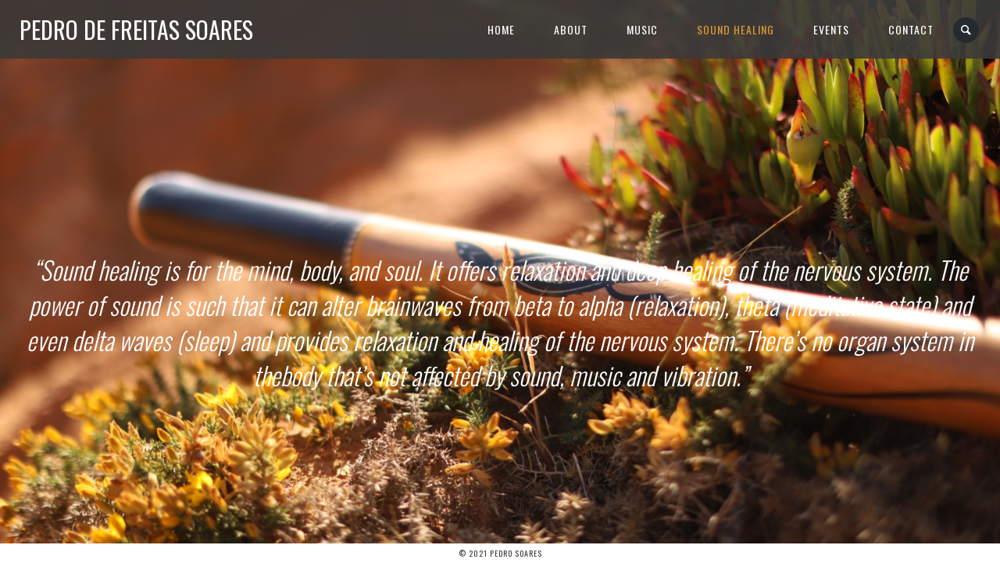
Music (642, 29)
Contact (911, 29)
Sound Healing (735, 29)
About (571, 29)
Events (831, 29)
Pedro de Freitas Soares (136, 29)
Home (501, 29)
